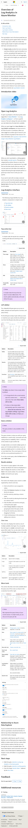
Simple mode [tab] (5, 194)
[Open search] (21, 2)
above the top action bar (14, 409)
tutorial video (15, 768)
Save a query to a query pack (16, 632)
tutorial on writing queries (19, 766)
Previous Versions (13, 819)
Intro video (10, 770)
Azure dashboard (20, 635)
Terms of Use (19, 823)
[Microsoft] (14, 2)
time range (17, 254)
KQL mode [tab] (11, 194)
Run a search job (14, 650)
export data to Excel (14, 643)
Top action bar (9, 203)
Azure (7, 5)
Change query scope (14, 628)
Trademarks (3, 826)
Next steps (4, 34)
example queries (12, 160)
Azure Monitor (14, 5)
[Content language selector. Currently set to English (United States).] (8, 812)
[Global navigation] (1, 2)
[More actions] (25, 5)
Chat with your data (14, 654)
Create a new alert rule (15, 647)
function (13, 634)
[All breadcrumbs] (2, 5)
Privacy (9, 821)
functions (12, 374)
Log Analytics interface (7, 30)
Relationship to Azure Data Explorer (10, 32)
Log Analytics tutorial (18, 88)
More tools (8, 209)
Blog (20, 819)
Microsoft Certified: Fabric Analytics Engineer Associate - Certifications (11, 796)
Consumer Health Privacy (7, 823)
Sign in (25, 2)
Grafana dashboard (14, 637)
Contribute (3, 821)
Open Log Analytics (6, 28)
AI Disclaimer (4, 819)
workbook (12, 635)
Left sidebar (8, 205)
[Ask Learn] (22, 5)
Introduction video (6, 26)
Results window (9, 207)
